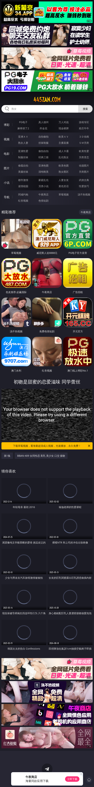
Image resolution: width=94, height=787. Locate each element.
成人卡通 (64, 151)
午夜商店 (43, 194)
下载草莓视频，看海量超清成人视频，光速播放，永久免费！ (52, 446)
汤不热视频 (84, 194)
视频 (7, 139)
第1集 (7, 455)
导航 (7, 197)
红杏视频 (23, 200)
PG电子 (23, 122)
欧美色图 (64, 165)
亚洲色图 (43, 165)
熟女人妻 (23, 142)
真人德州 (43, 122)
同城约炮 (23, 194)
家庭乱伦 (43, 180)
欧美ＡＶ (64, 136)
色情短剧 (43, 200)
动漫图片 (84, 165)
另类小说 (43, 186)
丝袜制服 (43, 142)
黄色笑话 (64, 186)
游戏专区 (84, 122)
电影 (7, 154)
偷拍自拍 (43, 151)
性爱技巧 (84, 186)
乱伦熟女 (64, 157)
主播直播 (64, 142)
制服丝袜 (23, 157)
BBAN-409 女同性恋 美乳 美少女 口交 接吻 (41, 455)
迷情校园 (23, 186)
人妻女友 (64, 180)
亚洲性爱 (23, 151)
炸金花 (43, 128)
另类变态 (84, 157)
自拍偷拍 (43, 136)
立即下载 (72, 779)
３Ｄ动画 (84, 136)
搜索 (85, 108)
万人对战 (64, 122)
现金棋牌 (64, 128)
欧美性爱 (84, 151)
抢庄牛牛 (84, 128)
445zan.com (47, 99)
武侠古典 (84, 180)
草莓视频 (64, 194)
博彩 (7, 125)
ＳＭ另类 (84, 142)
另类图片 (84, 171)
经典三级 (43, 157)
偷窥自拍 (23, 165)
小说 (7, 183)
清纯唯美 (43, 171)
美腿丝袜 (23, 171)
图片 (7, 168)
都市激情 (23, 180)
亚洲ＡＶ (23, 136)
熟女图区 (64, 171)
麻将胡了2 (23, 128)
